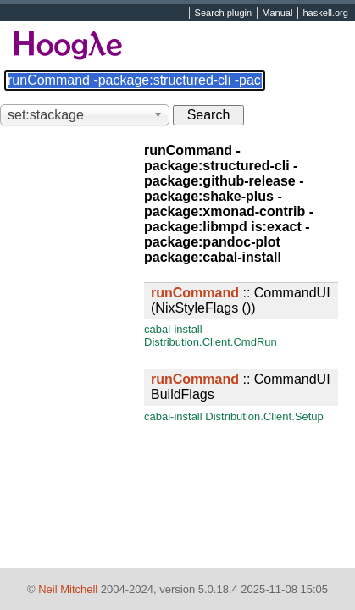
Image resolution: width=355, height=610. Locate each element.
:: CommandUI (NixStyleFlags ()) (240, 300)
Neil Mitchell (67, 589)
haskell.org (324, 13)
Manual (277, 13)
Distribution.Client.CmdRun (210, 342)
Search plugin (223, 13)
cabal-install (173, 329)
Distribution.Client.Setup (264, 416)
